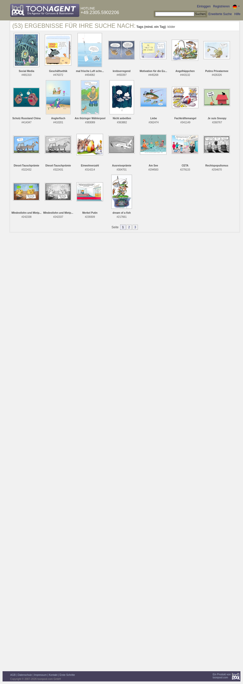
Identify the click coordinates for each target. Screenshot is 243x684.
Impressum (40, 675)
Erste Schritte (67, 675)
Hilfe (237, 14)
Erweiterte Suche (220, 14)
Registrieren (221, 6)
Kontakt (53, 675)
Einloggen (204, 6)
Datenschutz (25, 675)
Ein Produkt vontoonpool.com (222, 676)
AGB (13, 675)
